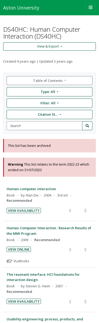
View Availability (24, 210)
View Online (19, 249)
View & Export (48, 46)
